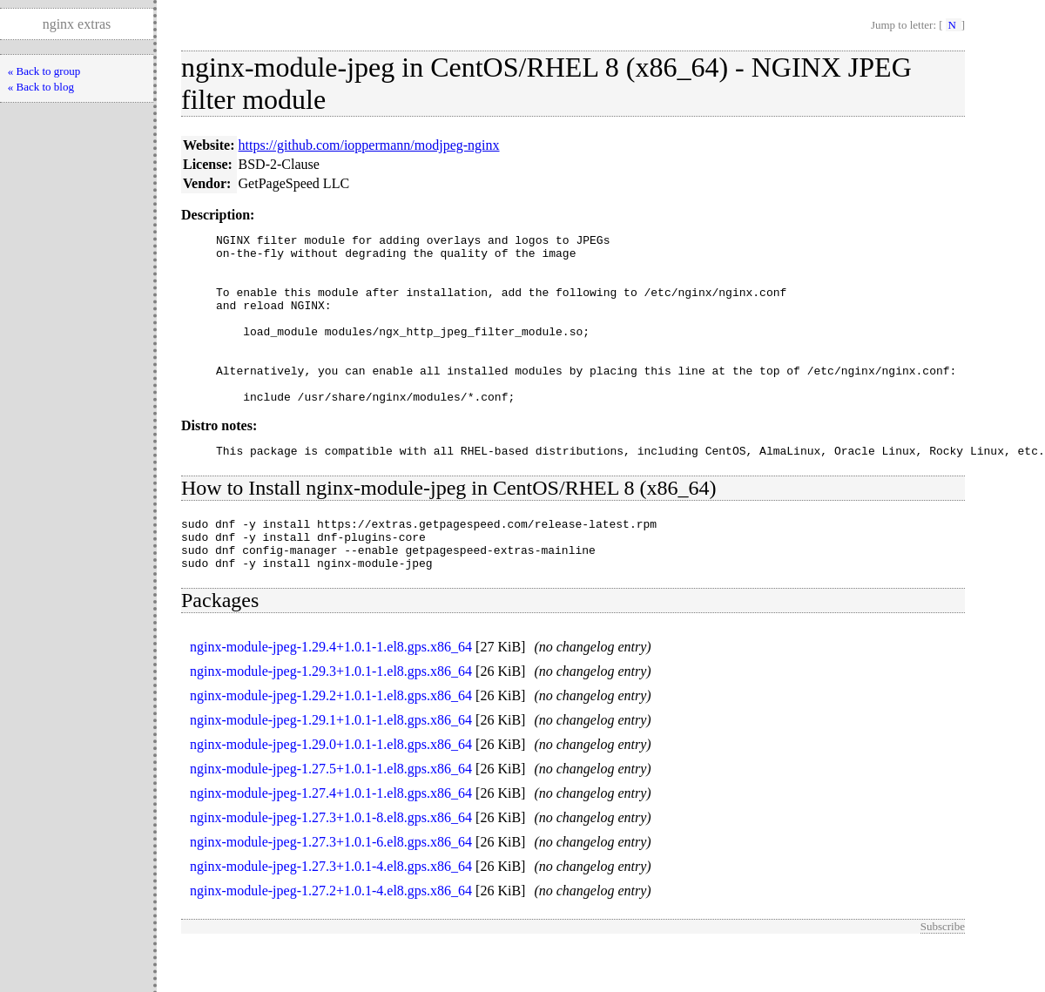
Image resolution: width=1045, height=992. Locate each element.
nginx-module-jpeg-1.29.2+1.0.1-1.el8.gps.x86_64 (331, 742)
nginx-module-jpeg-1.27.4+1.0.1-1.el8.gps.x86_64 (331, 840)
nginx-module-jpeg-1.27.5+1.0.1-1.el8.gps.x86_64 (331, 815)
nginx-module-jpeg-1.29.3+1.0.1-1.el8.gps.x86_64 (331, 718)
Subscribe (942, 973)
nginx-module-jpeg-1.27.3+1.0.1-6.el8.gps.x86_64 (331, 888)
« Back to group (44, 71)
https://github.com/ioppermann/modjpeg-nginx (369, 145)
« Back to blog (41, 86)
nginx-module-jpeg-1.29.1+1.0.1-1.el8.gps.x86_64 (331, 766)
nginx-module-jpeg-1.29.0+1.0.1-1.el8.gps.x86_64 (331, 791)
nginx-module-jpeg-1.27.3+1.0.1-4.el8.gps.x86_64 (331, 913)
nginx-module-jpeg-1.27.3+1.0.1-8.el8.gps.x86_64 (331, 864)
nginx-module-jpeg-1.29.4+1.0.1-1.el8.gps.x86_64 (331, 693)
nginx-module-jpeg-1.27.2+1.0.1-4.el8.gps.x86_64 (331, 937)
